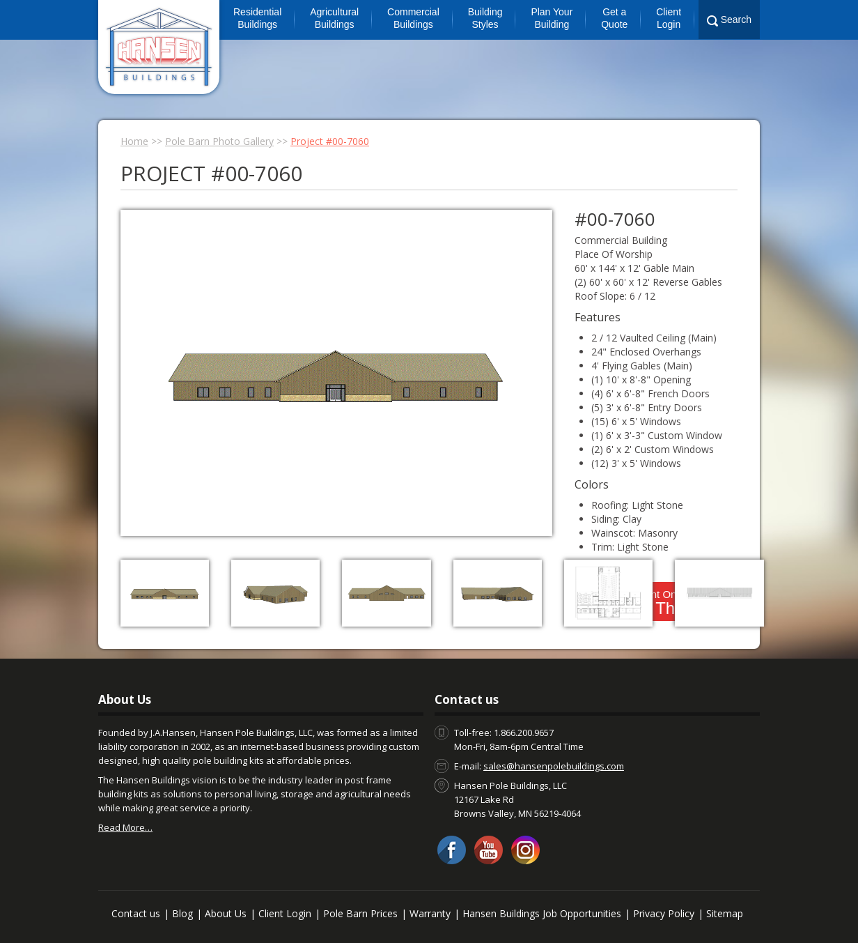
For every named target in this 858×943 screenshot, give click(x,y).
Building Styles (485, 18)
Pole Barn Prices (360, 913)
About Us (226, 913)
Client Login (668, 18)
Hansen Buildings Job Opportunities (541, 913)
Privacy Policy (663, 913)
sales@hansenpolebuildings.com (553, 766)
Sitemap (724, 913)
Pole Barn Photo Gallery (219, 141)
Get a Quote (614, 18)
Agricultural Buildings (334, 18)
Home (134, 141)
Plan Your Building (551, 18)
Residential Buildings (257, 18)
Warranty (430, 913)
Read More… (125, 827)
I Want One (656, 603)
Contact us (135, 913)
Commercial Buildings (413, 18)
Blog (182, 913)
